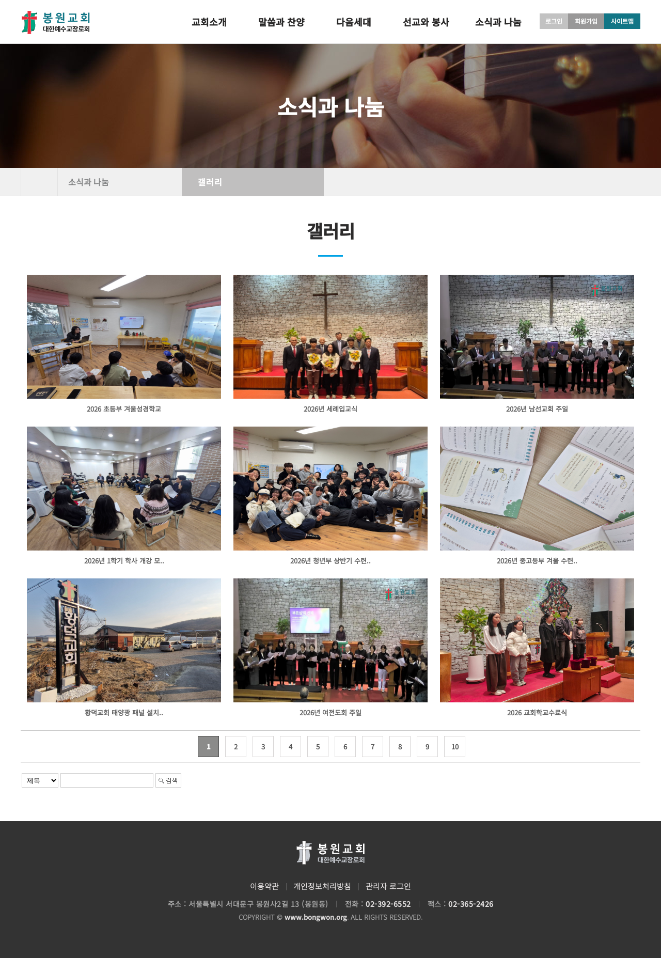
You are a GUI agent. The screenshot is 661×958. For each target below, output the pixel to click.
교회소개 (209, 21)
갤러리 (210, 182)
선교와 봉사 (426, 21)
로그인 (553, 21)
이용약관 (264, 886)
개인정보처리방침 (322, 886)
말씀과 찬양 (281, 21)
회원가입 (586, 21)
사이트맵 (622, 21)
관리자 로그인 (388, 886)
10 (455, 746)
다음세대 (353, 21)
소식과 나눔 (498, 21)
